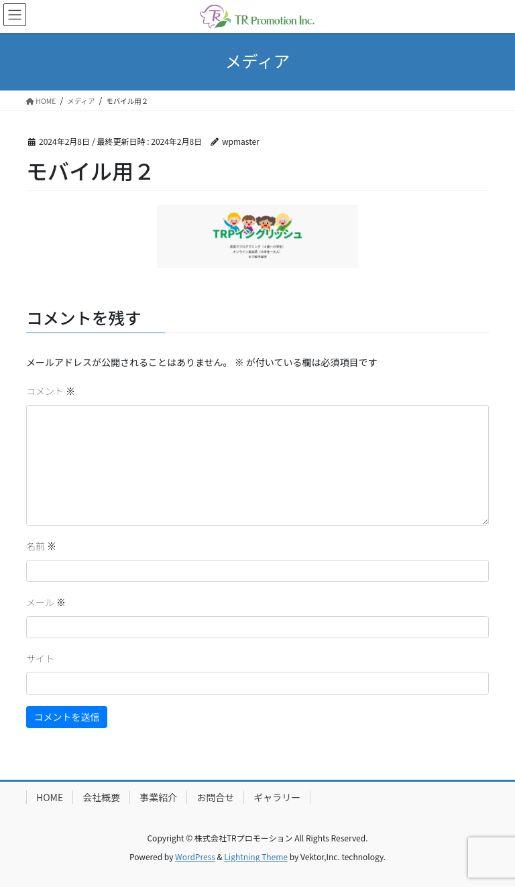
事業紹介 (158, 797)
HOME (49, 797)
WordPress (195, 856)
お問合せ (215, 797)
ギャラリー (276, 797)
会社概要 (101, 797)
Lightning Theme (256, 856)
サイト (40, 658)
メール (46, 602)
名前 (41, 545)
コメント (50, 391)
